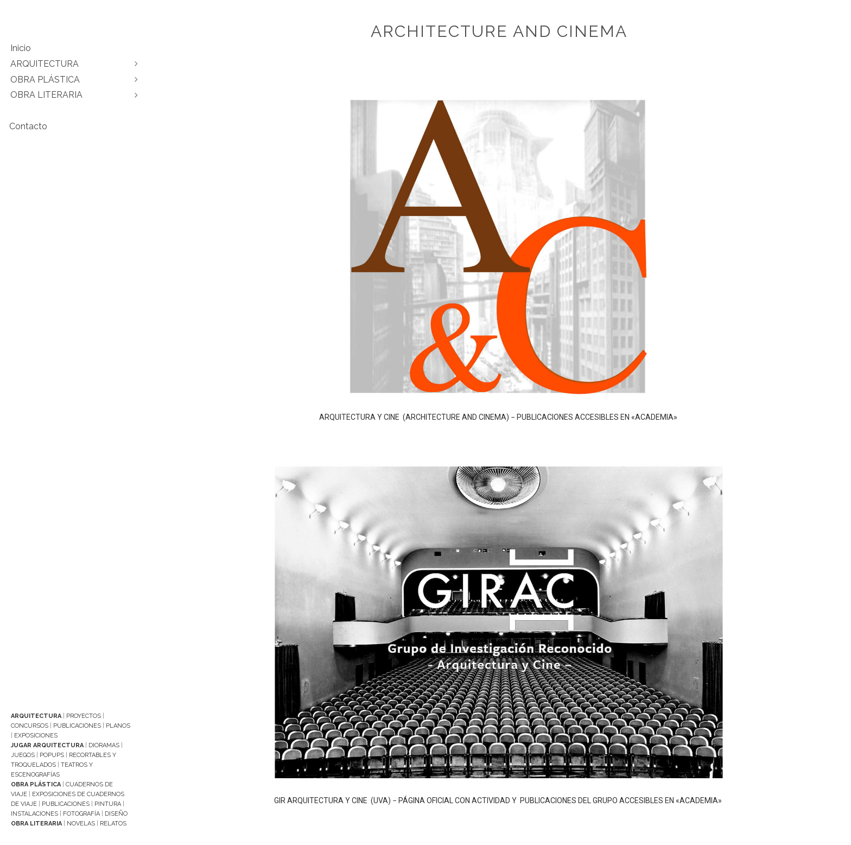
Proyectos (83, 716)
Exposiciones (36, 735)
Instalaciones (34, 813)
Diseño (116, 813)
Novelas (81, 823)
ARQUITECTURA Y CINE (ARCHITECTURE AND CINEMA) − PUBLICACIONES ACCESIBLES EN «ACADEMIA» (499, 417)
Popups (52, 755)
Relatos (113, 823)
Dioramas (103, 745)
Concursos (29, 725)
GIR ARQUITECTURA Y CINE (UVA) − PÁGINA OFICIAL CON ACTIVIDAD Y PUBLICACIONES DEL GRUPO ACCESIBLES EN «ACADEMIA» (498, 800)
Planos (118, 725)
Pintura (107, 804)
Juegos (23, 755)
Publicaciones (77, 725)
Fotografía (81, 813)
